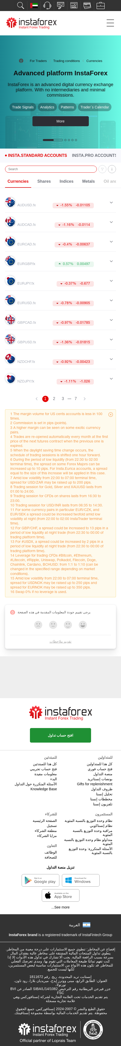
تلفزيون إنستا (102, 804)
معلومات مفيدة (45, 774)
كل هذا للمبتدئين (45, 764)
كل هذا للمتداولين (99, 764)
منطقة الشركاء (46, 831)
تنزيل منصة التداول (60, 867)
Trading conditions (66, 61)
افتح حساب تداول (60, 735)
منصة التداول (102, 774)
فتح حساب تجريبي (43, 769)
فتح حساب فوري (100, 769)
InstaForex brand (23, 935)
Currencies (18, 181)
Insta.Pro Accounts (94, 156)
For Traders (38, 61)
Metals (88, 181)
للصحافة (51, 857)
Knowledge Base (43, 789)
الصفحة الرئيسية (45, 821)
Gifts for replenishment (94, 784)
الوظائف (51, 852)
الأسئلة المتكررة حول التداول (36, 784)
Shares (44, 181)
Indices (66, 181)
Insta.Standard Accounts (37, 156)
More (61, 121)
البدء (53, 779)
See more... (60, 907)
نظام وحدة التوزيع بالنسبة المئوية (88, 821)
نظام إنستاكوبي (101, 826)
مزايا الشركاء (47, 836)
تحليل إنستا (104, 794)
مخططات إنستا (101, 799)
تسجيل (52, 826)
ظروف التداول (101, 789)
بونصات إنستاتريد (100, 779)
